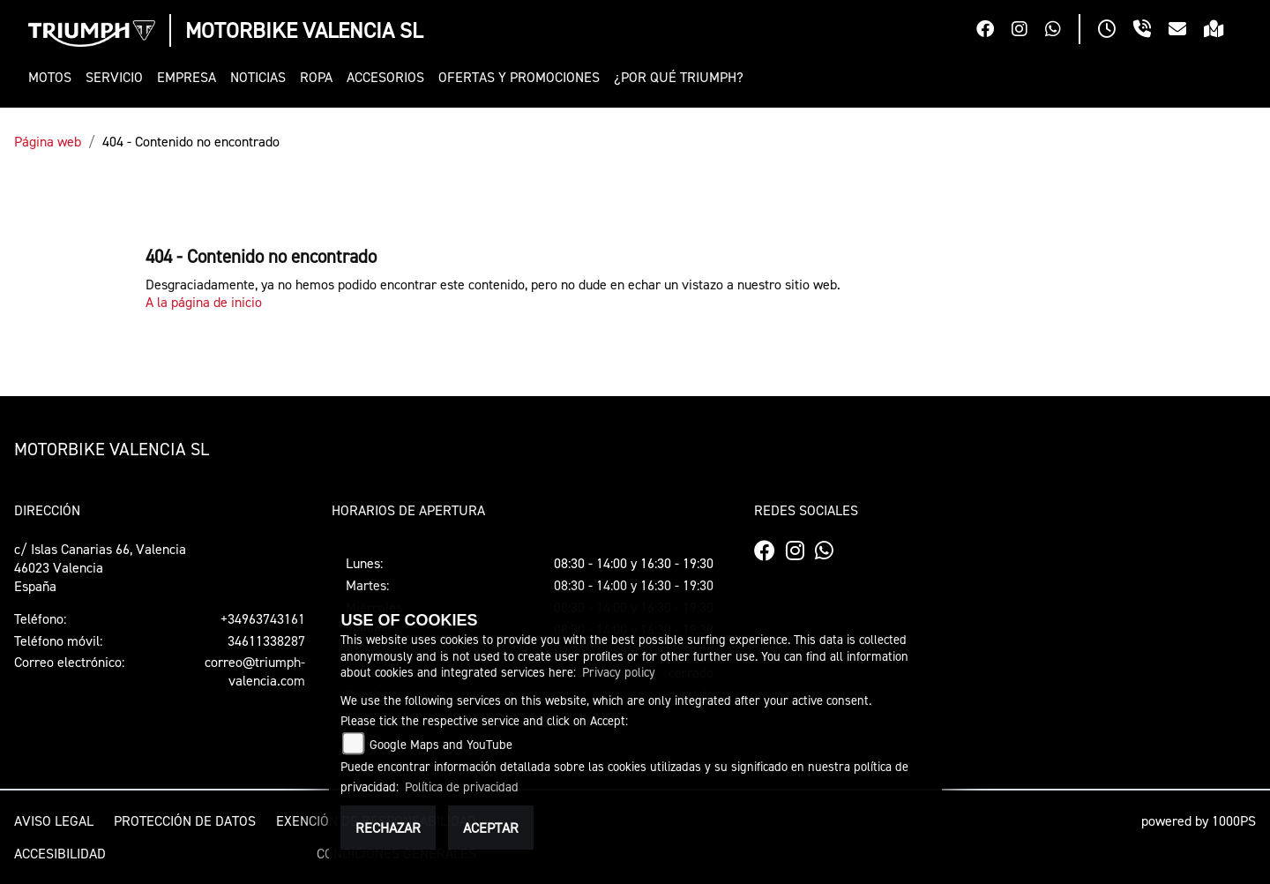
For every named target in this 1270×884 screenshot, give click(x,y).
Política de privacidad (462, 786)
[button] (53, 77)
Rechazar (388, 827)
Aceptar (491, 827)
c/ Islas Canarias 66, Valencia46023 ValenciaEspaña (100, 567)
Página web (47, 141)
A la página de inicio (204, 302)
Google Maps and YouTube (441, 744)
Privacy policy (618, 671)
